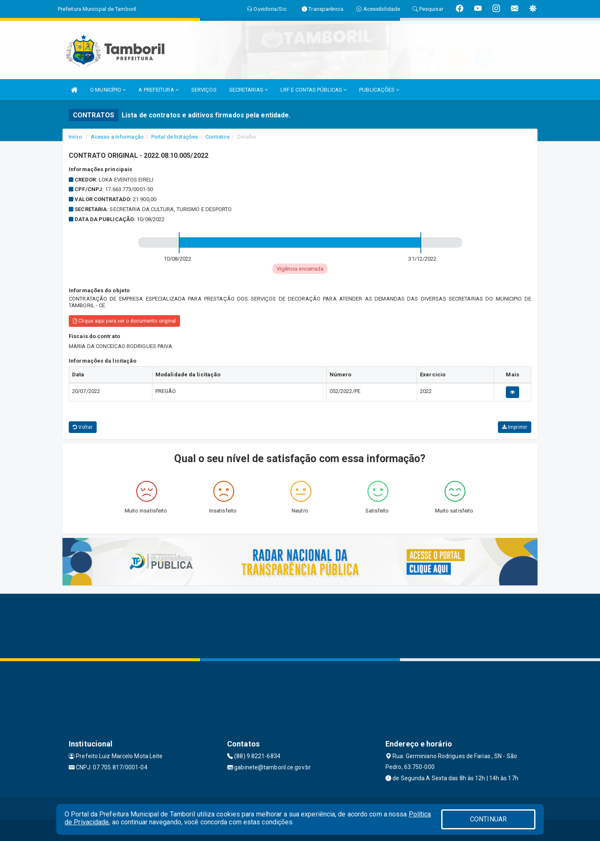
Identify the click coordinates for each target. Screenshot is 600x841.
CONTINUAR (488, 819)
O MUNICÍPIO (108, 90)
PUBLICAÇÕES (379, 90)
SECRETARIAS (248, 90)
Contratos (217, 137)
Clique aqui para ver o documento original (124, 321)
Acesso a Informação (117, 137)
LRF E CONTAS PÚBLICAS (313, 90)
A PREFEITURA (158, 90)
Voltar (82, 427)
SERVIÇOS (204, 90)
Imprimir (514, 427)
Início (75, 137)
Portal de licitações (174, 137)
